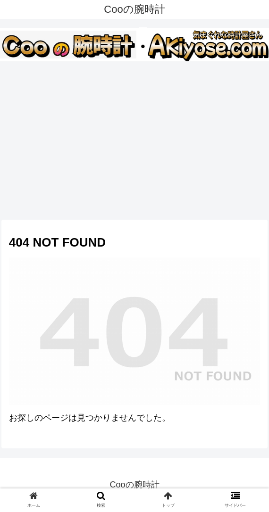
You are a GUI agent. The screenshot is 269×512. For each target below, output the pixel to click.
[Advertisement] (134, 139)
